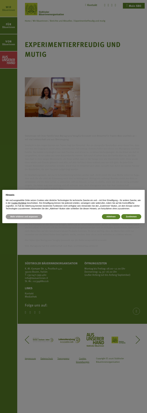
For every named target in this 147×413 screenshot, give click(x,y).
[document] (73, 202)
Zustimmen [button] (131, 216)
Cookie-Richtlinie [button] (18, 203)
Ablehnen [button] (111, 216)
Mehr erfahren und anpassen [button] (24, 216)
